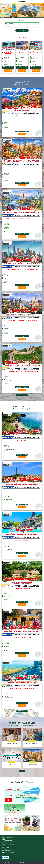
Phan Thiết (5, 414)
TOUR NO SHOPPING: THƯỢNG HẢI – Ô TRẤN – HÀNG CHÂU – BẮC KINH (22, 371)
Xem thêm (11, 741)
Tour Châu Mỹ (5, 295)
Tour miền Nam (6, 663)
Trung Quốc (5, 43)
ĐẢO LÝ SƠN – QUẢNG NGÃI (22, 540)
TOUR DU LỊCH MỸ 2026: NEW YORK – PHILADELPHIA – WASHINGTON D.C (22, 269)
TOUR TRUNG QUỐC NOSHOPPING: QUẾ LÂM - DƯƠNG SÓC (8, 52)
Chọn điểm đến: (22, 20)
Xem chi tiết (8, 70)
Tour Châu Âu (5, 141)
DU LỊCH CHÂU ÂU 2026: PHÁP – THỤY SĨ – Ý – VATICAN (22, 167)
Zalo (22, 862)
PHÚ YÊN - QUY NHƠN (22, 490)
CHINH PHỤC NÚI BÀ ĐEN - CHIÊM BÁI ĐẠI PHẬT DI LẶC (22, 688)
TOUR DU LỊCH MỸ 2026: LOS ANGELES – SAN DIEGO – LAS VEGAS (22, 320)
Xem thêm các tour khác (22, 710)
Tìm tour (22, 30)
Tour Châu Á (19, 43)
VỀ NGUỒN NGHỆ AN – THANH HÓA (22, 588)
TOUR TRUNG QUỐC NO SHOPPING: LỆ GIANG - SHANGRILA (21, 115)
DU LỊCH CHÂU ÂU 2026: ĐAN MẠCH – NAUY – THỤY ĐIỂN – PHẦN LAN (22, 218)
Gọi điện (7, 862)
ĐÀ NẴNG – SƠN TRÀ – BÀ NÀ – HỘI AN (22, 637)
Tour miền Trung (6, 464)
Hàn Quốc (33, 43)
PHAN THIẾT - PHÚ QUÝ (22, 440)
